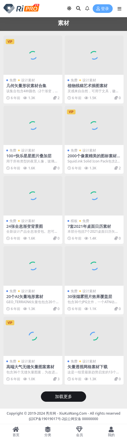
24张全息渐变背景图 (24, 226)
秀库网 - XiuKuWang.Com (67, 413)
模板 (74, 220)
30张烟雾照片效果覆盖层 (90, 296)
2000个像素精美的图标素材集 (92, 158)
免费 (12, 80)
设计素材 (28, 80)
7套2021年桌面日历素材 (89, 226)
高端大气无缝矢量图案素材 (30, 366)
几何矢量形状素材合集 (26, 85)
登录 (102, 9)
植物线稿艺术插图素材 (88, 85)
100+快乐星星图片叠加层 (28, 155)
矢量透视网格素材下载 (88, 366)
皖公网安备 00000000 (81, 418)
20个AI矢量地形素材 (24, 296)
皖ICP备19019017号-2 (46, 418)
